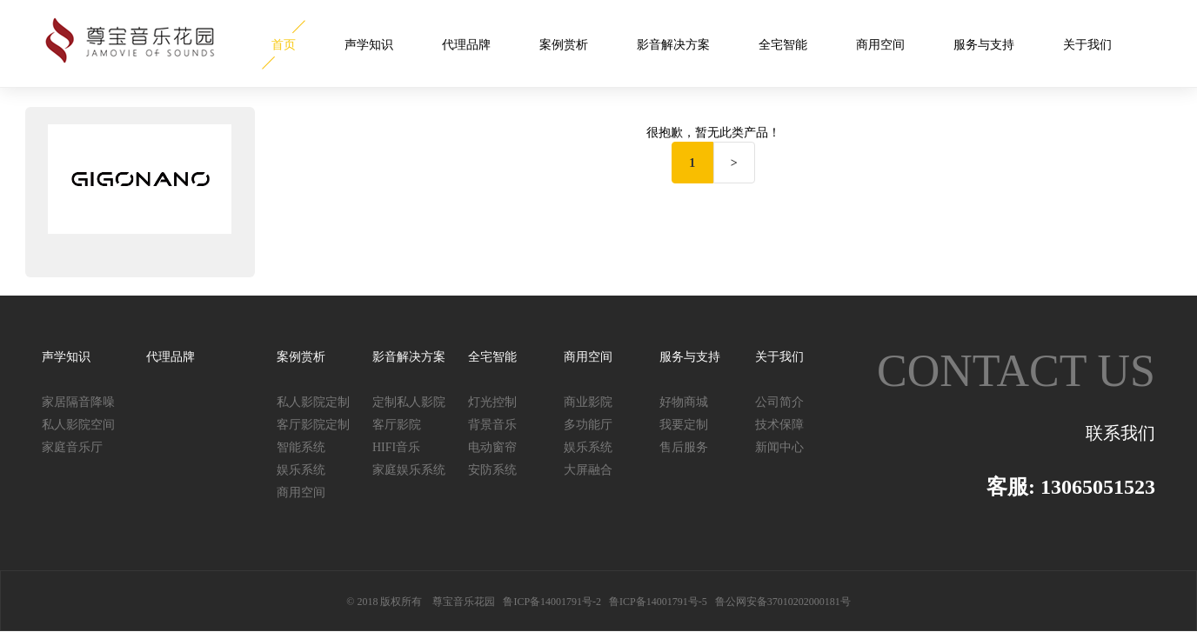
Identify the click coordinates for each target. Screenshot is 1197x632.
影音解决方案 (673, 44)
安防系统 (492, 469)
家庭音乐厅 (72, 447)
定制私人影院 (408, 402)
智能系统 (301, 447)
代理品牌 (466, 44)
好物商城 (683, 402)
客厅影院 (396, 424)
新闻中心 (779, 447)
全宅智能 (783, 44)
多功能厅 (588, 424)
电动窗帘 (492, 447)
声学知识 (368, 44)
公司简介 (779, 402)
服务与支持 (983, 44)
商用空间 (880, 44)
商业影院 (588, 402)
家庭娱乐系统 (408, 469)
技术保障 (779, 424)
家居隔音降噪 (78, 402)
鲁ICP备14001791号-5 (658, 601)
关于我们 (1087, 44)
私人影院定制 (313, 402)
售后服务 (683, 447)
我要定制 (683, 424)
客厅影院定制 (313, 424)
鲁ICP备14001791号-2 (552, 601)
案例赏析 (563, 44)
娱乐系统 (301, 469)
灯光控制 (492, 402)
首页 (283, 44)
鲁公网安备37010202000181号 (783, 601)
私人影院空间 (78, 424)
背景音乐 (492, 424)
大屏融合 (588, 469)
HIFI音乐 (396, 447)
